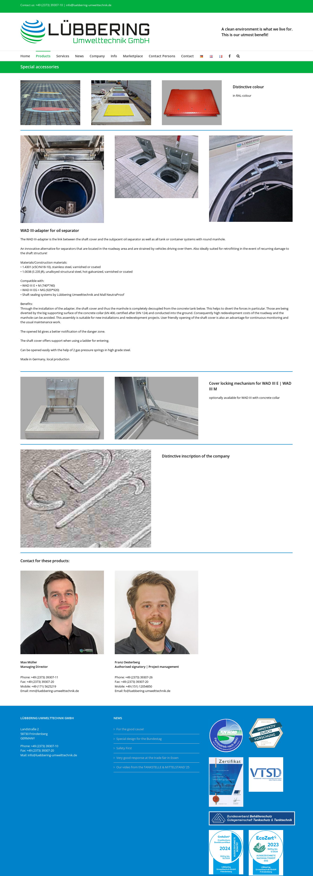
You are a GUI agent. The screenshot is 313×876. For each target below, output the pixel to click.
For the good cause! (130, 729)
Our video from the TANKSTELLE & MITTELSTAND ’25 (152, 767)
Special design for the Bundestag (139, 739)
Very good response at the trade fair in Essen (147, 758)
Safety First (124, 748)
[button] (238, 56)
